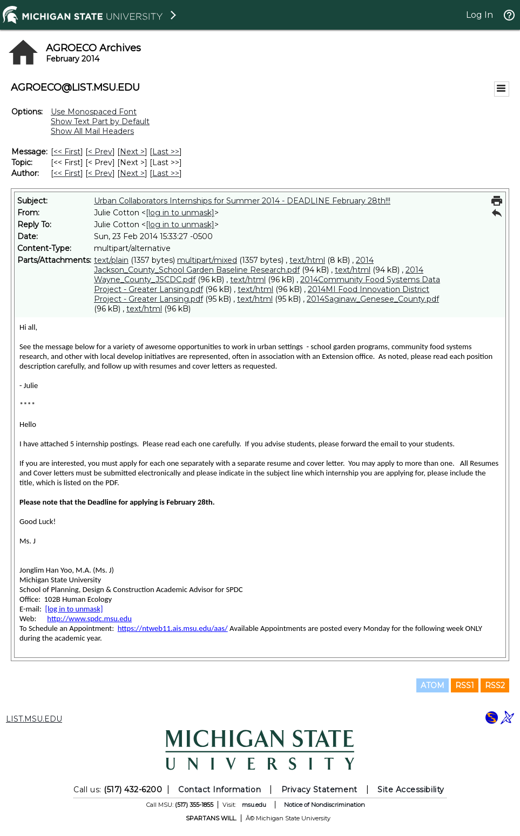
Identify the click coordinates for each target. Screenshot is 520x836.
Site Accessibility (410, 789)
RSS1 (464, 685)
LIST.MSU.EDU (34, 719)
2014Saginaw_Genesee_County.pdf (373, 299)
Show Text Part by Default (100, 121)
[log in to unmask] (180, 213)
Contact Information (219, 789)
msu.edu (254, 804)
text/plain (111, 260)
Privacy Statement (319, 789)
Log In (479, 15)
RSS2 (495, 685)
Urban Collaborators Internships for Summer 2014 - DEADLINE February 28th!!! (242, 201)
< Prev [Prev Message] (100, 152)
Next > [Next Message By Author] (132, 173)
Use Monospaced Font (94, 112)
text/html (307, 260)
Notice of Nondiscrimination (324, 804)
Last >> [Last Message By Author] (165, 173)
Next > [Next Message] (132, 152)
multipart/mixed (207, 260)
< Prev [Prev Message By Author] (100, 173)
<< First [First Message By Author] (66, 173)
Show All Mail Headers (92, 131)
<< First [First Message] (66, 152)
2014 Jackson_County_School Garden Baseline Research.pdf (234, 265)
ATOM (432, 685)
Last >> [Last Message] (165, 152)
